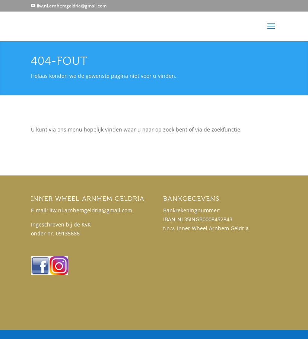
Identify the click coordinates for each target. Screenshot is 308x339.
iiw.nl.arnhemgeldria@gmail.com (91, 210)
